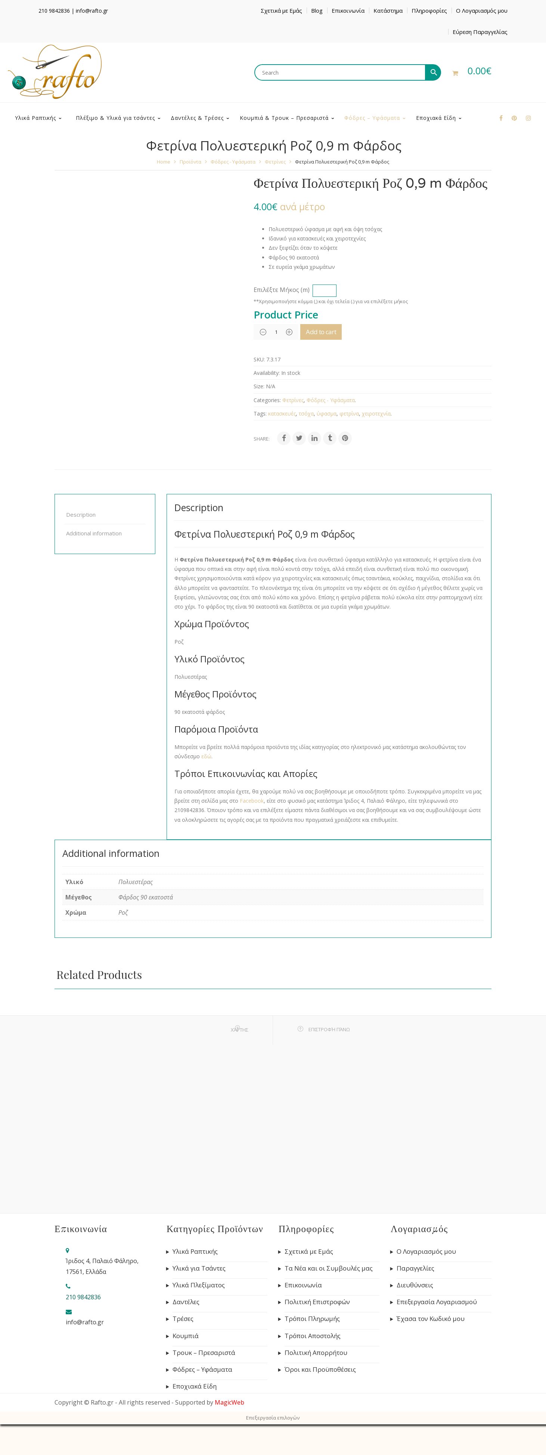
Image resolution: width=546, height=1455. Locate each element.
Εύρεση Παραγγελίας (480, 31)
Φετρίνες (275, 192)
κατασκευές (282, 444)
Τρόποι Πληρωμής (312, 1349)
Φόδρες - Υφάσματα (233, 192)
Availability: (267, 403)
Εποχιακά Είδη (195, 1417)
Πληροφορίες (429, 10)
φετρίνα (349, 444)
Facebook (252, 831)
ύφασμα (326, 444)
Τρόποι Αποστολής (313, 1366)
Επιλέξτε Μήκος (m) (282, 320)
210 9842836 (54, 10)
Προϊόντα (190, 192)
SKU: (259, 390)
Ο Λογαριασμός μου (482, 10)
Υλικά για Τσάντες (199, 1299)
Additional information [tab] (94, 564)
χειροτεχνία (376, 444)
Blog (317, 10)
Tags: (260, 444)
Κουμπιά (186, 1366)
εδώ (206, 786)
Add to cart (332, 362)
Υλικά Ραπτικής (195, 1282)
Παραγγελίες (415, 1299)
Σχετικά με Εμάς (281, 10)
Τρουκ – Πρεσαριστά (204, 1383)
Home (163, 192)
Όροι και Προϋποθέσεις (320, 1400)
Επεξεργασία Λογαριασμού (437, 1332)
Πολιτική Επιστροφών (317, 1332)
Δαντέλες (186, 1332)
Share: (262, 469)
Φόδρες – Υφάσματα (202, 1400)
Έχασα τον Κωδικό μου (431, 1349)
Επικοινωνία (348, 10)
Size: (259, 416)
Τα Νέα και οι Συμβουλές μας (329, 1299)
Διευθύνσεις (415, 1315)
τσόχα (306, 444)
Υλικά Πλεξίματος (199, 1315)
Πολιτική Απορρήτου (316, 1383)
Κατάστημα (388, 10)
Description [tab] (81, 545)
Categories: (267, 430)
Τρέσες (183, 1349)
